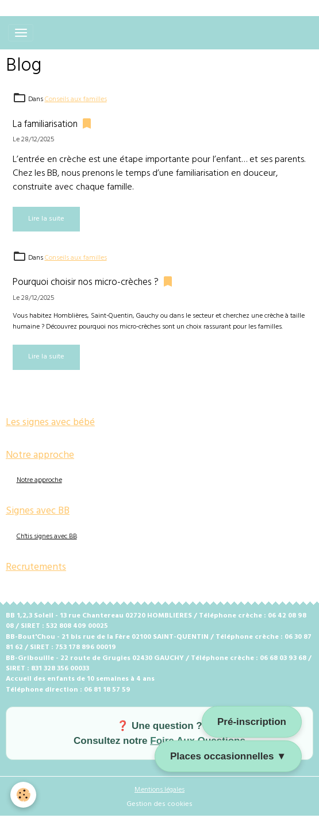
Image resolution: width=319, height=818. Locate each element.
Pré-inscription (251, 721)
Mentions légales (159, 790)
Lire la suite (46, 219)
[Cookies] (23, 795)
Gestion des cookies (159, 804)
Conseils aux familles (76, 99)
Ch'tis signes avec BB (47, 536)
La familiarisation (45, 124)
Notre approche (39, 480)
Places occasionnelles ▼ (228, 756)
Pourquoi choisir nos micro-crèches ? (86, 282)
